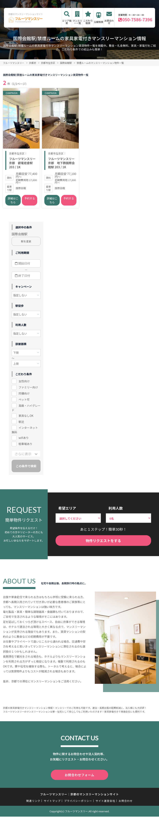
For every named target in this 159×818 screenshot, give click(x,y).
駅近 (21, 424)
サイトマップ (52, 802)
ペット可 (24, 402)
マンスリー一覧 (77, 22)
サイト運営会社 (105, 802)
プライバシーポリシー (78, 802)
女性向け (24, 383)
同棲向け (24, 395)
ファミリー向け (28, 389)
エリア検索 (67, 22)
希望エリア (67, 510)
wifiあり (24, 440)
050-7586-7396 (137, 19)
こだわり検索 (88, 22)
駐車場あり (25, 446)
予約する (29, 201)
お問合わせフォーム (80, 777)
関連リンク (33, 802)
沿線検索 (98, 21)
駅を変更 (26, 243)
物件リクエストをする (103, 542)
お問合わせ (109, 22)
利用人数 (116, 510)
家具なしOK (26, 418)
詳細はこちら (13, 202)
